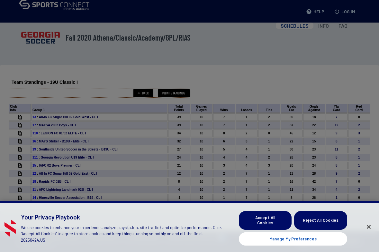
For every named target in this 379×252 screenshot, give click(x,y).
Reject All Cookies (320, 224)
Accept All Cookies (265, 224)
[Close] (369, 231)
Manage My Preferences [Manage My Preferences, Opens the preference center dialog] (293, 242)
